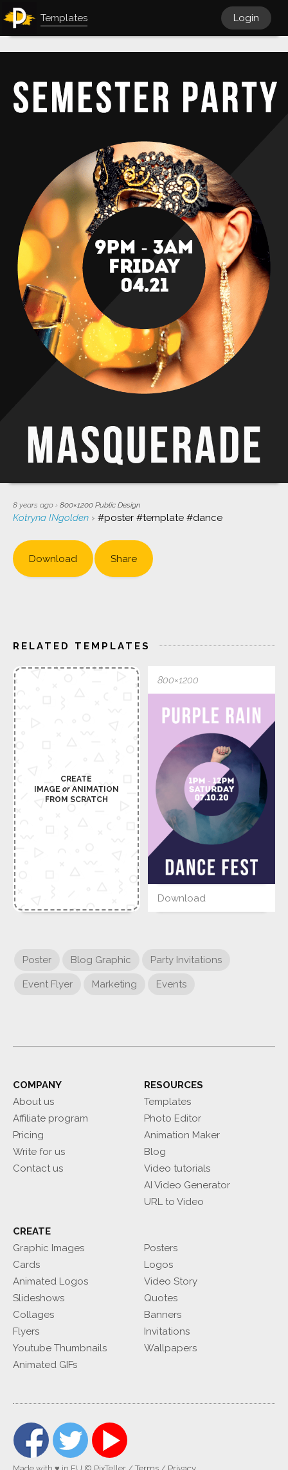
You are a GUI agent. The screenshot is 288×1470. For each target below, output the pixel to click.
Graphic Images (48, 1248)
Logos (158, 1264)
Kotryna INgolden (52, 518)
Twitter (70, 1440)
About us (33, 1101)
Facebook (31, 1440)
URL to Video (174, 1202)
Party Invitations (186, 960)
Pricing (28, 1135)
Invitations (167, 1331)
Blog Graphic (101, 960)
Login (246, 18)
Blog (155, 1152)
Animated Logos (50, 1281)
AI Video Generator (187, 1185)
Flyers (26, 1331)
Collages (33, 1314)
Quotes (160, 1298)
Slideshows (38, 1298)
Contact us (38, 1168)
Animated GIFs (45, 1365)
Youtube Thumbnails (60, 1348)
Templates (167, 1101)
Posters (160, 1248)
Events (171, 984)
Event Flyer (47, 984)
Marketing (114, 984)
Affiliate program (50, 1118)
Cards (26, 1264)
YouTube (109, 1440)
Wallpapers (170, 1348)
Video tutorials (177, 1168)
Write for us (39, 1152)
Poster (36, 960)
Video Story (170, 1281)
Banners (162, 1314)
